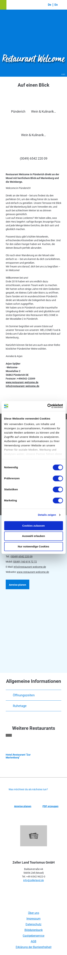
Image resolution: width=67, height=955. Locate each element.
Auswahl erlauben (33, 536)
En (56, 4)
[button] (3, 5)
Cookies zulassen (33, 525)
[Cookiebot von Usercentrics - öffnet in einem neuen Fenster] (48, 406)
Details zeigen (47, 514)
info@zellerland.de (33, 880)
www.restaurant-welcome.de (33, 572)
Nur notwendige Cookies (33, 546)
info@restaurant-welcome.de (30, 566)
